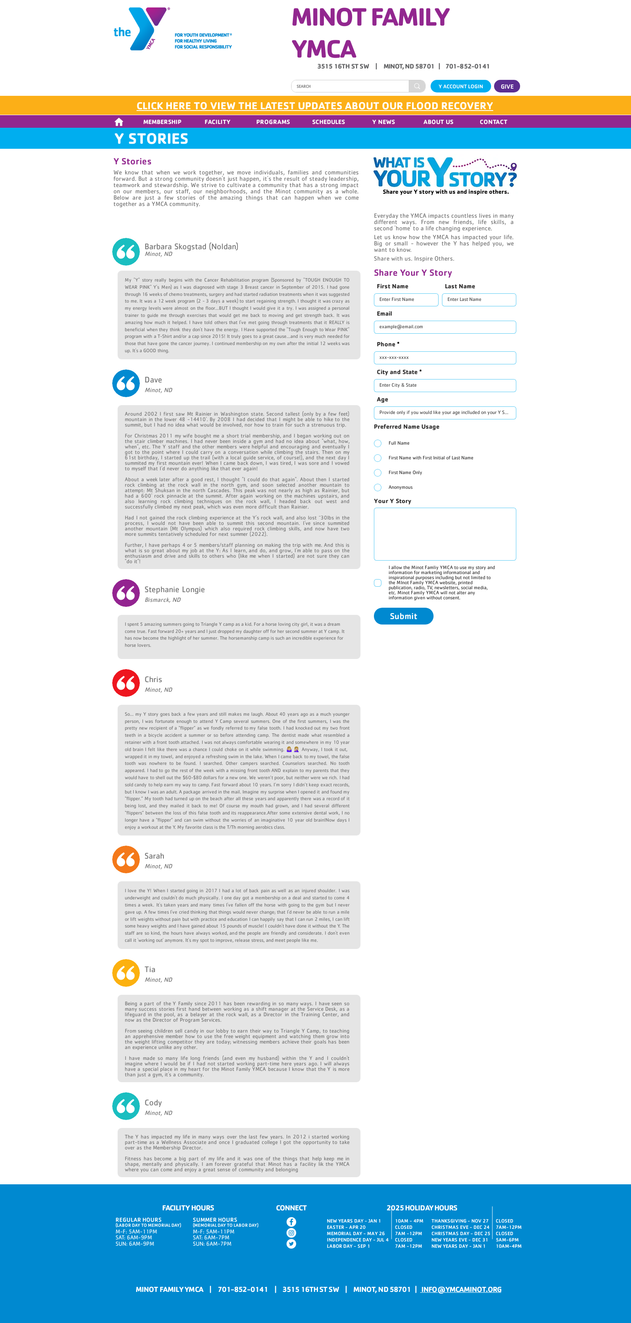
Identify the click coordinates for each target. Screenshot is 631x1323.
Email (384, 313)
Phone (386, 344)
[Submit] (404, 616)
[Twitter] (291, 1244)
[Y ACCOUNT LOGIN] (461, 86)
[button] (162, 121)
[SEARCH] (344, 86)
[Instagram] (291, 1233)
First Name (392, 286)
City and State (397, 372)
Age (382, 399)
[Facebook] (291, 1222)
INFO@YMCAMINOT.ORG (460, 1289)
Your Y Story (392, 501)
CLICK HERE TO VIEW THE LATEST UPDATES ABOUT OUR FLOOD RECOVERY (315, 105)
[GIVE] (507, 86)
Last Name (460, 286)
